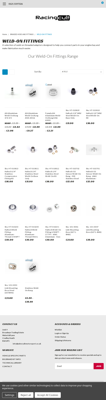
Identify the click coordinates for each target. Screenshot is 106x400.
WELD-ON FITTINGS (44, 34)
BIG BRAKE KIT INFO (11, 359)
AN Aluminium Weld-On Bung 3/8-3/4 (11, 115)
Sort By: (38, 71)
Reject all (26, 395)
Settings (9, 395)
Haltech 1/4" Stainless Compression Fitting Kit (11, 175)
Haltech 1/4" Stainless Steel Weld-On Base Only (31, 175)
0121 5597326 (16, 3)
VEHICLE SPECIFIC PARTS (14, 355)
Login (57, 333)
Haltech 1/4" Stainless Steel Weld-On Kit (51, 173)
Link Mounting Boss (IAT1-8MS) (94, 231)
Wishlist (58, 330)
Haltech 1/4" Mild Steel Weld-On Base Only (73, 115)
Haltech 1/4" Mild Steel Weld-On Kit (93, 115)
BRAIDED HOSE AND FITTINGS (21, 34)
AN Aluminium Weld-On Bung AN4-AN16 (31, 115)
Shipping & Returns (63, 340)
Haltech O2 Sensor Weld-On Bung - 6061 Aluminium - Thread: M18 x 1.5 (93, 175)
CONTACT (7, 366)
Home (4, 34)
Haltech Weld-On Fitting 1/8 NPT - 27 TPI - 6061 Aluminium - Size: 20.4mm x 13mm (53, 233)
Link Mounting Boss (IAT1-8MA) (72, 232)
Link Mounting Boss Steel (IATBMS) (11, 290)
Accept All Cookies (47, 395)
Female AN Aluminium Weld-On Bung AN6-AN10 (53, 116)
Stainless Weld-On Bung (32, 289)
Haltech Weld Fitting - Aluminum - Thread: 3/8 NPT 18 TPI (12, 233)
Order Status (60, 337)
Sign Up (65, 333)
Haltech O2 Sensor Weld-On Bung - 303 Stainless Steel (73, 175)
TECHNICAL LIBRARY (12, 363)
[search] (90, 4)
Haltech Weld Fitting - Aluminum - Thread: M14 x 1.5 (31, 233)
